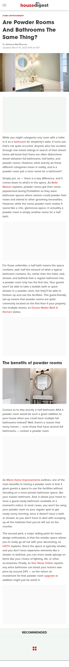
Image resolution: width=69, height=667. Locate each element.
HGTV (6, 546)
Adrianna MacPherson (16, 44)
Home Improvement (13, 15)
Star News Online (42, 563)
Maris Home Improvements (23, 480)
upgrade (49, 576)
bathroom (20, 142)
